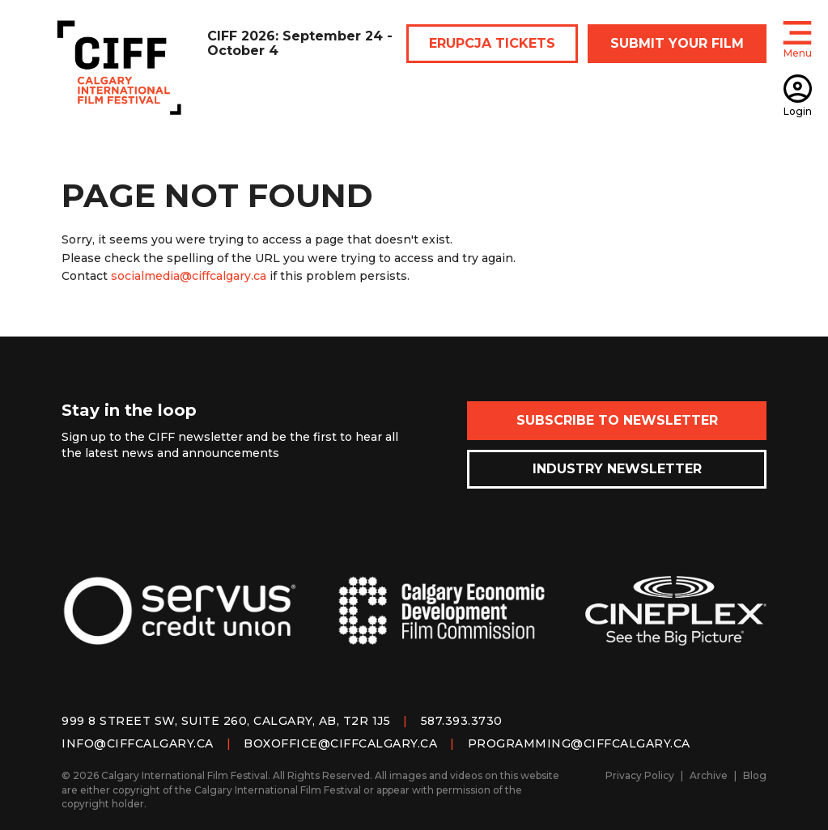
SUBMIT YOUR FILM (677, 43)
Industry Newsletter (617, 468)
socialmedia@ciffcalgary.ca (188, 276)
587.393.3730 (462, 721)
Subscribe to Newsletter (617, 420)
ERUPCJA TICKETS (492, 43)
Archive (709, 775)
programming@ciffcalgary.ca (579, 743)
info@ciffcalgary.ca (138, 743)
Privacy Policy (639, 775)
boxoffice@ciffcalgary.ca (340, 743)
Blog (754, 775)
